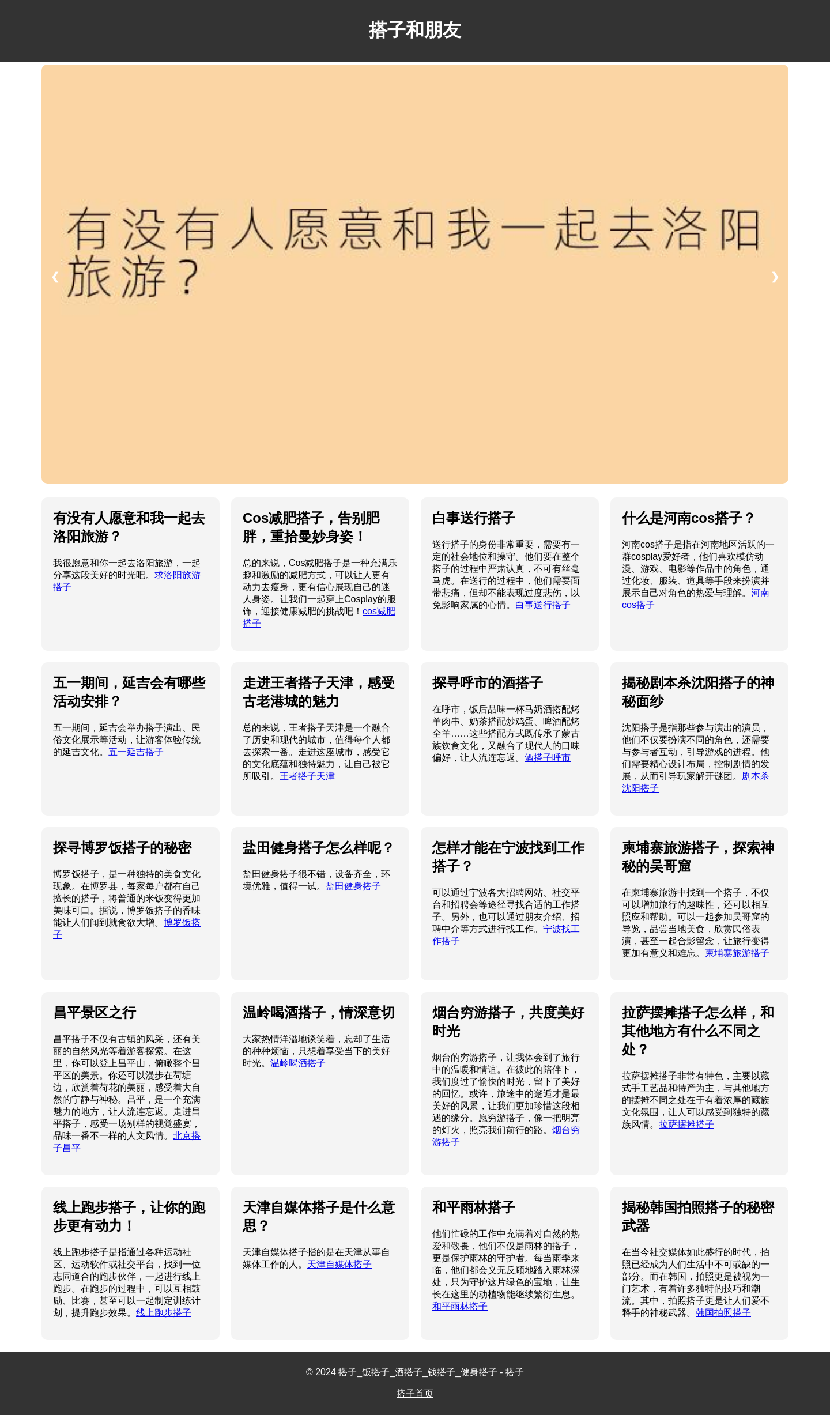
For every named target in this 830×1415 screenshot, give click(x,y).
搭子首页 (415, 1393)
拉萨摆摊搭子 (686, 1124)
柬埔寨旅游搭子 (737, 953)
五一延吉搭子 (136, 752)
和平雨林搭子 (460, 1306)
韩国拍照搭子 (723, 1313)
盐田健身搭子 (353, 886)
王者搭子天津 (307, 776)
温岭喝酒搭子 (298, 1063)
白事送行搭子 (543, 605)
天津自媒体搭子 (339, 1264)
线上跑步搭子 (163, 1313)
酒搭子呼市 (548, 758)
